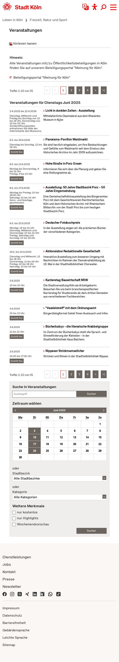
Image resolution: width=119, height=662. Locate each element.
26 (61, 451)
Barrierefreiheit (14, 623)
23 (20, 451)
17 (34, 444)
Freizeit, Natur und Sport (48, 20)
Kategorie (59, 489)
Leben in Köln (13, 20)
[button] (113, 7)
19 (61, 444)
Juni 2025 (59, 410)
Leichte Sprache (15, 637)
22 (99, 444)
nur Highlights (27, 518)
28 (87, 451)
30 (20, 457)
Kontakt (9, 571)
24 (34, 451)
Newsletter (12, 586)
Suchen (91, 394)
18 (47, 444)
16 (20, 444)
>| (103, 90)
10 (34, 437)
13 (74, 437)
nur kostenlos (27, 512)
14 (87, 437)
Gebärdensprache (16, 630)
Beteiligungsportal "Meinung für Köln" (41, 77)
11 (47, 437)
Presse (8, 579)
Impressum (11, 608)
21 (87, 444)
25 (47, 451)
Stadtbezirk (59, 471)
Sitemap (9, 645)
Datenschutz (12, 615)
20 (74, 444)
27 (74, 451)
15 (99, 437)
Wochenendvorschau (33, 524)
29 (99, 451)
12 (61, 437)
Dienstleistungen (17, 557)
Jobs (7, 564)
